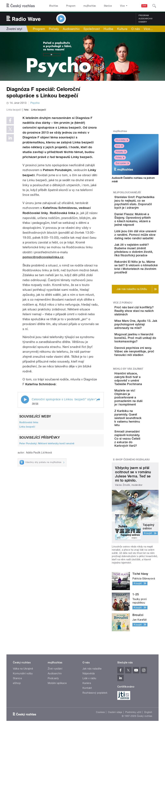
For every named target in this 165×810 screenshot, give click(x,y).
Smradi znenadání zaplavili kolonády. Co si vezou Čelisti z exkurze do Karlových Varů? (145, 516)
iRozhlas (52, 6)
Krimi (119, 146)
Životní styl (14, 29)
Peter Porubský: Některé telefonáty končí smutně (46, 498)
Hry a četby (122, 140)
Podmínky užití (133, 790)
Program (65, 6)
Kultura (122, 29)
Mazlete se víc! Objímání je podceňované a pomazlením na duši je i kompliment (143, 469)
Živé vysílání (122, 163)
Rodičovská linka (28, 477)
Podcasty (53, 756)
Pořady (54, 29)
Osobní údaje (115, 790)
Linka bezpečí (27, 481)
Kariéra (86, 760)
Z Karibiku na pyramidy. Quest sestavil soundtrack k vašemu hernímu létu (145, 494)
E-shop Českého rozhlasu (131, 537)
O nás (135, 29)
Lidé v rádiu (89, 756)
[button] (98, 454)
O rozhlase (111, 6)
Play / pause (25, 454)
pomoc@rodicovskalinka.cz (43, 312)
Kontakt (87, 765)
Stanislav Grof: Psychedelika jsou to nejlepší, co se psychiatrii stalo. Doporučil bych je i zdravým (145, 205)
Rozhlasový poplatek (94, 770)
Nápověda (88, 751)
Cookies (100, 790)
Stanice (96, 6)
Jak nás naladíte (92, 746)
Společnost (91, 29)
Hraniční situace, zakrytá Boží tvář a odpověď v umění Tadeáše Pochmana (144, 447)
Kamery (143, 22)
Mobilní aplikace (57, 760)
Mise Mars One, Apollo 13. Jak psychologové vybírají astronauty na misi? (145, 374)
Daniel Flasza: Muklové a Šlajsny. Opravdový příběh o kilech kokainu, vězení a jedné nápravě (145, 230)
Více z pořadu (122, 345)
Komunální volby (23, 751)
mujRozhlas (81, 6)
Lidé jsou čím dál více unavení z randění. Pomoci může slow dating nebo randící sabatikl (145, 254)
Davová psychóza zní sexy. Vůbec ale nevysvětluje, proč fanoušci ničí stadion (144, 415)
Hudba (108, 29)
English (148, 790)
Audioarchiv (145, 19)
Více (148, 29)
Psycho (34, 102)
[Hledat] (154, 6)
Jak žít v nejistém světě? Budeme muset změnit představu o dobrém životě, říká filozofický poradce (144, 280)
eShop (17, 760)
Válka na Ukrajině (23, 746)
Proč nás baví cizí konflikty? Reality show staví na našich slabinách (144, 355)
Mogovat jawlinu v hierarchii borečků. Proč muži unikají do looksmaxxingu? (143, 394)
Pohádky (121, 152)
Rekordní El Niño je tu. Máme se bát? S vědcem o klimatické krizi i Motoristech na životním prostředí (145, 306)
